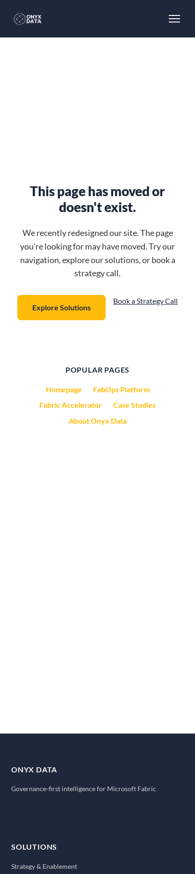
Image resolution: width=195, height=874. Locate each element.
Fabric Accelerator (70, 404)
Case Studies (134, 404)
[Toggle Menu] (174, 18)
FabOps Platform (121, 389)
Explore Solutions (61, 307)
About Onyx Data (98, 420)
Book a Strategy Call (145, 300)
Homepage (64, 389)
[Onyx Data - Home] (27, 18)
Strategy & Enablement (44, 866)
